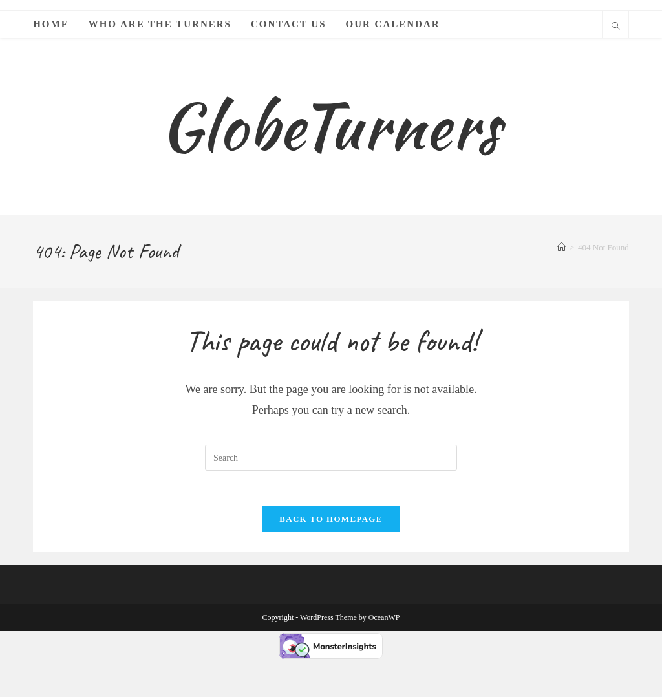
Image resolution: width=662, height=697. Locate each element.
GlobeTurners (331, 142)
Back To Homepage (330, 557)
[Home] (561, 281)
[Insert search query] (331, 491)
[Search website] (615, 27)
